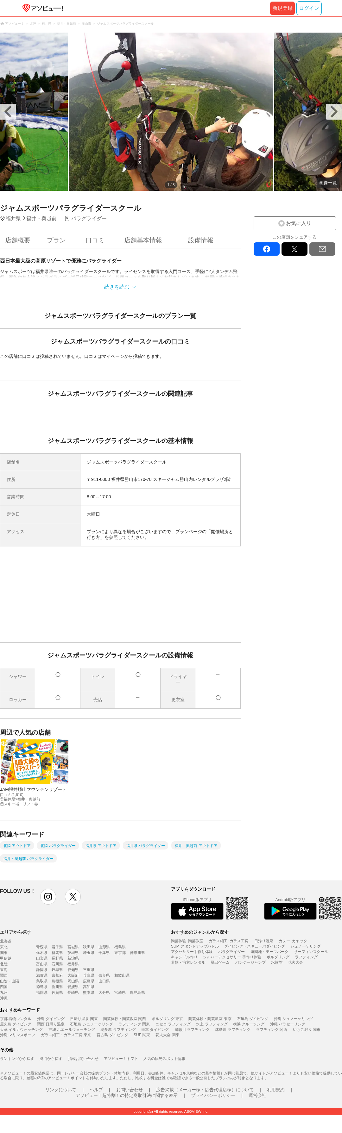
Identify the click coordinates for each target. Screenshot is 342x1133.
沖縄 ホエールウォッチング (71, 1029)
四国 (4, 987)
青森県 (42, 947)
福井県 (73, 964)
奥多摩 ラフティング (118, 1029)
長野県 (57, 958)
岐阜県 (57, 970)
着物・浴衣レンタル (188, 962)
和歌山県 (122, 975)
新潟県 (73, 958)
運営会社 (257, 1095)
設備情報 (200, 240)
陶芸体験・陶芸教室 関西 (124, 1019)
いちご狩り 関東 (306, 1029)
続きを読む (117, 286)
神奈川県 (137, 952)
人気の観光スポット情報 (164, 1058)
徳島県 (42, 987)
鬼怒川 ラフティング (192, 1029)
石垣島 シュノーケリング (91, 1024)
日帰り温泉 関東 (84, 1019)
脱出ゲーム (220, 962)
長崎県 (73, 992)
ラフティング (306, 957)
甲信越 (5, 958)
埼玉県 (88, 952)
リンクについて (60, 1089)
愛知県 (73, 970)
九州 (4, 992)
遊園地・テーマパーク (269, 951)
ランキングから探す (17, 1058)
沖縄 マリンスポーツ (17, 1035)
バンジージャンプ (250, 962)
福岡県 (42, 992)
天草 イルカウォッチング (21, 1029)
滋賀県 (42, 975)
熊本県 (88, 992)
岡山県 (73, 981)
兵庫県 (88, 975)
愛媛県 (73, 987)
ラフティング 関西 (271, 1029)
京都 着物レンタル (15, 1019)
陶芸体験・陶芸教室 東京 (209, 1019)
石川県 (57, 964)
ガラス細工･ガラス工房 (229, 941)
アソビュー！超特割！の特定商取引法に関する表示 (127, 1095)
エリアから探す (15, 932)
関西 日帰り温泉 (51, 1024)
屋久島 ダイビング (15, 1024)
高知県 (88, 987)
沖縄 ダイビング (51, 1019)
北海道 (5, 941)
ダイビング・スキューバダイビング (254, 946)
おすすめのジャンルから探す (200, 932)
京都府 (57, 975)
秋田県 (88, 947)
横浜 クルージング (248, 1024)
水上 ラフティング (211, 1024)
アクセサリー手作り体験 (192, 951)
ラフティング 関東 (134, 1024)
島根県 (57, 981)
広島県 (88, 981)
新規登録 (282, 8)
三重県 (88, 970)
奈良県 (104, 975)
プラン (56, 240)
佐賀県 (57, 992)
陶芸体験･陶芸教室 (187, 941)
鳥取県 (42, 981)
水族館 (276, 962)
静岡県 (42, 970)
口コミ (95, 240)
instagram (48, 897)
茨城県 (73, 952)
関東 (4, 952)
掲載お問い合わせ (83, 1058)
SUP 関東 (142, 1035)
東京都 (120, 952)
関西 (4, 975)
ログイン (309, 8)
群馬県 (57, 952)
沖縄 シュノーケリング (293, 1019)
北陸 (4, 964)
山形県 (104, 947)
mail (322, 249)
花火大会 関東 (167, 1035)
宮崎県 (120, 992)
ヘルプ (96, 1089)
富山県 (42, 964)
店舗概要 (17, 240)
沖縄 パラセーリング (287, 1024)
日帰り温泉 (263, 941)
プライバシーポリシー (213, 1095)
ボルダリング (278, 957)
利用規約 (276, 1089)
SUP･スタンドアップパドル (195, 946)
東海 (4, 970)
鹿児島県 (137, 992)
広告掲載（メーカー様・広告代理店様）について (205, 1089)
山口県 (104, 981)
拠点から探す (51, 1058)
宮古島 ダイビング (112, 1035)
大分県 (104, 992)
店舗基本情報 (143, 240)
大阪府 (73, 975)
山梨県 (42, 958)
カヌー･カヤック (293, 941)
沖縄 (4, 998)
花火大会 (295, 962)
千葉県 (104, 952)
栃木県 (42, 952)
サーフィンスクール (311, 951)
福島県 (120, 947)
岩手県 (57, 947)
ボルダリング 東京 (167, 1019)
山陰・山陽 (9, 981)
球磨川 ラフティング (232, 1029)
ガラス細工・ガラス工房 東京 (66, 1035)
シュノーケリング (305, 946)
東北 (4, 947)
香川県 (57, 987)
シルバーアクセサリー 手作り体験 (232, 957)
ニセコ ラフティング (173, 1024)
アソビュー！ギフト (121, 1058)
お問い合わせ (129, 1089)
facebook (267, 249)
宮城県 (73, 947)
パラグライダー (231, 951)
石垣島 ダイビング (252, 1019)
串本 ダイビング (155, 1029)
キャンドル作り (184, 957)
